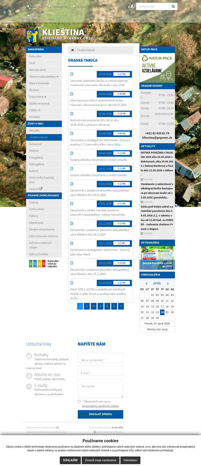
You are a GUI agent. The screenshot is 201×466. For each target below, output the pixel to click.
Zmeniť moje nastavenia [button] (100, 460)
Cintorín (35, 189)
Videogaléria (36, 164)
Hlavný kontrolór (39, 83)
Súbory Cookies (38, 254)
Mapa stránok (32, 427)
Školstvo (34, 90)
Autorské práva (59, 431)
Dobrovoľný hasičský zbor (41, 180)
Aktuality (81, 6)
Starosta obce (37, 70)
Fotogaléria (36, 157)
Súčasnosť (35, 144)
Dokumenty (37, 96)
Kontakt (35, 15)
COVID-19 (34, 110)
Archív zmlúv (36, 209)
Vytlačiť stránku (50, 427)
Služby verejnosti (39, 103)
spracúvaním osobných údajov (100, 406)
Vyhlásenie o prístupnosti (38, 431)
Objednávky (36, 223)
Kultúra (33, 171)
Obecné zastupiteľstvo (43, 76)
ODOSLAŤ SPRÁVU (100, 414)
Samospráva (59, 6)
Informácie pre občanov (43, 236)
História (33, 151)
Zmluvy (33, 202)
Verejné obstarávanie (42, 229)
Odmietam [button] (130, 460)
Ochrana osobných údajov (40, 245)
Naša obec (36, 6)
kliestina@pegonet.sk (157, 137)
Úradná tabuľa (39, 137)
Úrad (32, 63)
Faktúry (33, 216)
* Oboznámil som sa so (98, 404)
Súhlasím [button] (70, 460)
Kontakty (34, 117)
